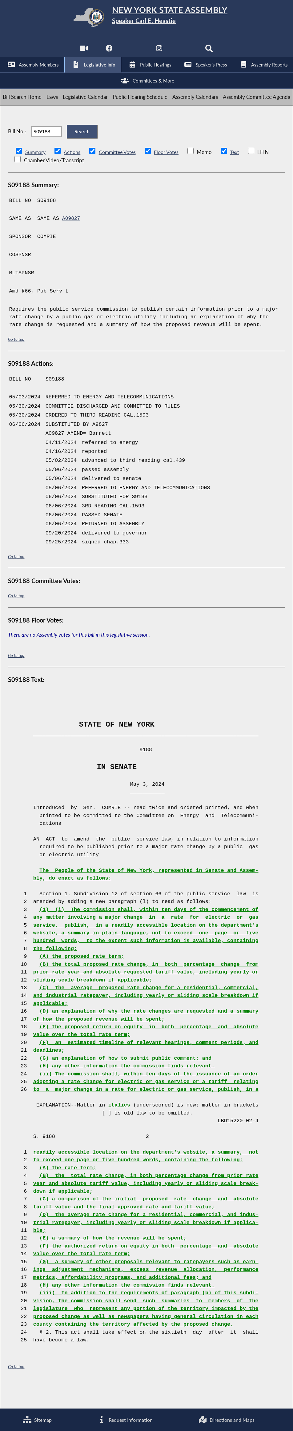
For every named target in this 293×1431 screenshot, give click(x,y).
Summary (35, 174)
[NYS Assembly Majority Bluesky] (185, 52)
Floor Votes (171, 174)
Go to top (16, 361)
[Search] (210, 52)
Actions (73, 174)
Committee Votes (120, 174)
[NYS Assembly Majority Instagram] (159, 52)
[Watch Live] (83, 52)
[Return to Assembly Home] (146, 19)
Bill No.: (17, 149)
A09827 (71, 240)
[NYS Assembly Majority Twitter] (134, 52)
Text (240, 174)
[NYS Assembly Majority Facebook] (108, 52)
